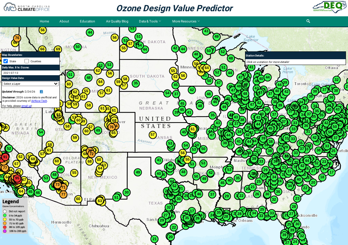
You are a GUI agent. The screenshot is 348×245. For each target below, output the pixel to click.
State (13, 61)
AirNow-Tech (39, 100)
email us (26, 106)
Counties (36, 61)
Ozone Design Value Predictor (174, 8)
